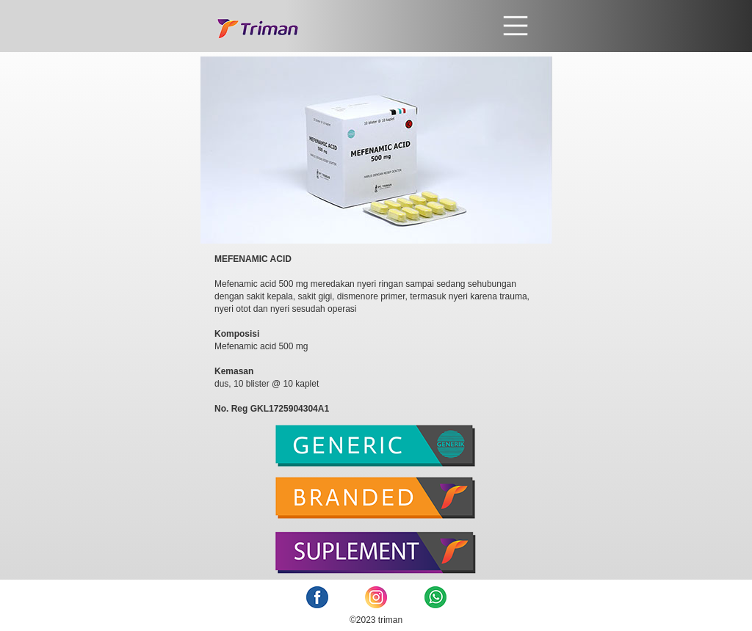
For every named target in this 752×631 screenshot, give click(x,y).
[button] (415, 26)
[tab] (376, 451)
